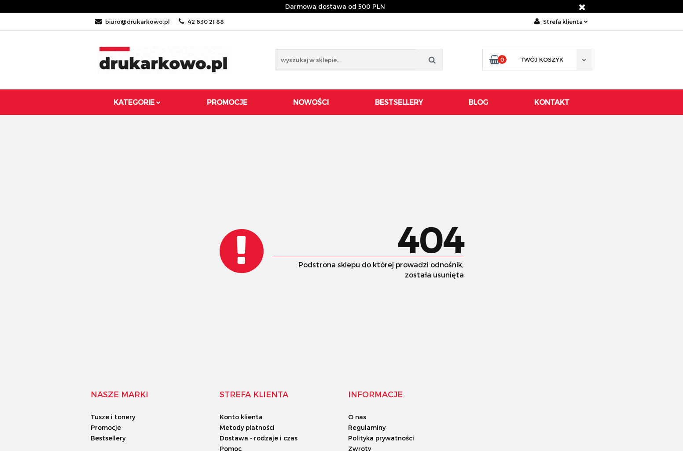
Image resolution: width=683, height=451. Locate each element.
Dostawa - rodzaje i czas (258, 438)
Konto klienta (241, 417)
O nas (357, 417)
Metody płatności (247, 427)
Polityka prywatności (381, 438)
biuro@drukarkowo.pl (132, 21)
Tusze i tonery (113, 417)
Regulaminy (367, 427)
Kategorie (137, 102)
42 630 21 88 (201, 21)
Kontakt (551, 102)
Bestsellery (399, 102)
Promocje (227, 102)
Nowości (311, 102)
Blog (478, 102)
